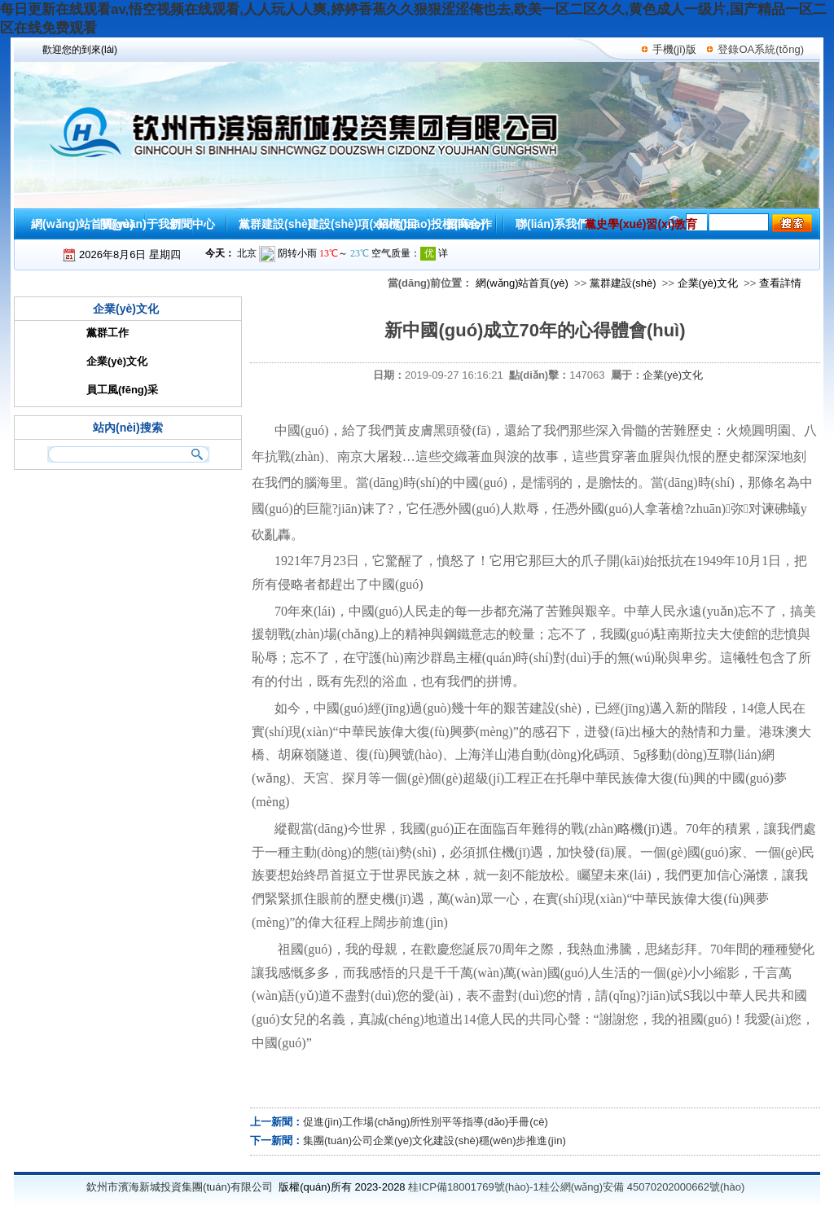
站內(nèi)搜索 (128, 427)
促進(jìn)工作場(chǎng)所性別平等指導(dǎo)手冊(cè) (425, 1122)
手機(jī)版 (674, 49)
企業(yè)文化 (708, 283)
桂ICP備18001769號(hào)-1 (473, 1187)
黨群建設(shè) (623, 283)
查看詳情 (780, 283)
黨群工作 (107, 333)
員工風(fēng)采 (122, 390)
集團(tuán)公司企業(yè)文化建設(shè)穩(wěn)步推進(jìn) (434, 1140)
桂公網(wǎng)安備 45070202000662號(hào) (642, 1187)
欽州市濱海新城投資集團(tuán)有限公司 (179, 1187)
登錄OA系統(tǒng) (761, 49)
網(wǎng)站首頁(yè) (522, 283)
